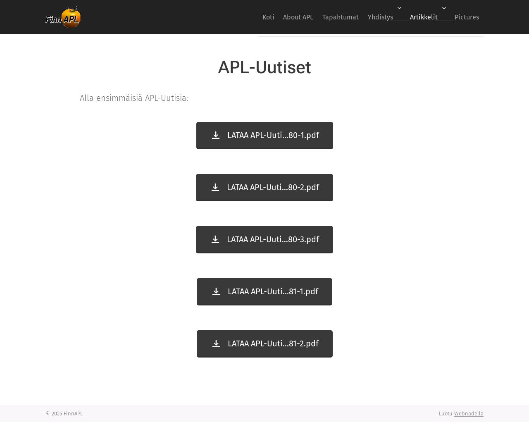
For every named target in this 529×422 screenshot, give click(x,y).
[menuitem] (240, 17)
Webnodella (469, 413)
